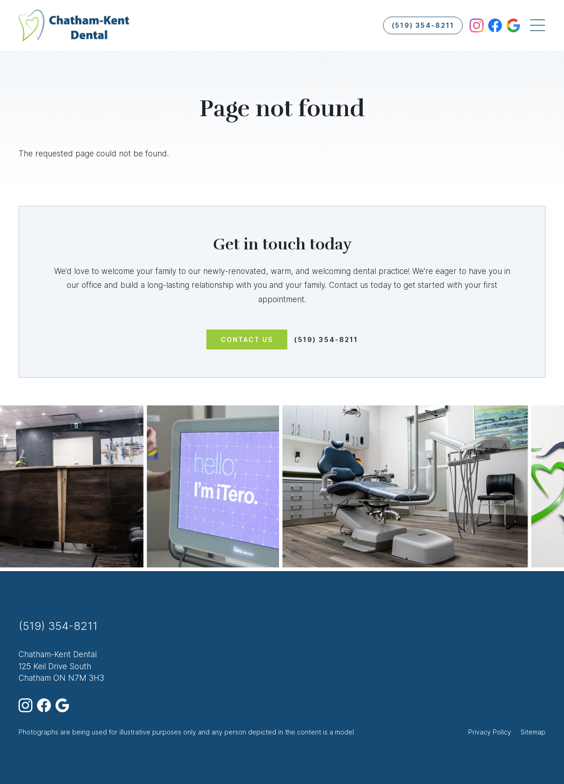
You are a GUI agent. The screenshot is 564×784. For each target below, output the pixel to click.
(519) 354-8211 (423, 25)
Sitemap (533, 732)
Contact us (247, 339)
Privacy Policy (489, 732)
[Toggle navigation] (537, 25)
